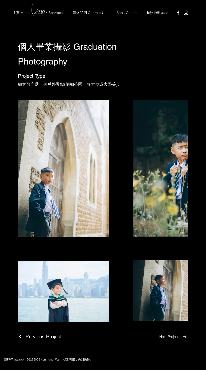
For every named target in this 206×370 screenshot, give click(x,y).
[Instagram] (186, 13)
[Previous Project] (40, 336)
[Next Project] (173, 337)
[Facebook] (178, 13)
